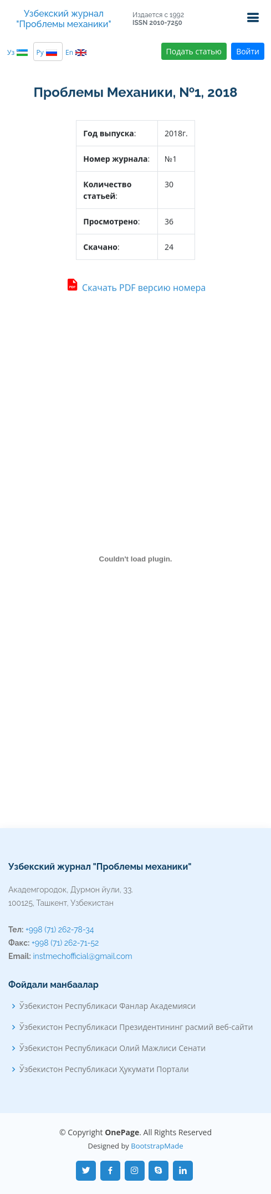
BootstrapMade (157, 1146)
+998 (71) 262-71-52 (65, 942)
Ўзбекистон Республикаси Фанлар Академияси (107, 1006)
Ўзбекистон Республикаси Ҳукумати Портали (104, 1069)
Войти (247, 51)
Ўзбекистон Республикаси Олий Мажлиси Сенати (112, 1048)
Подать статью (194, 51)
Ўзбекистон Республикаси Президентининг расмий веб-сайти (136, 1027)
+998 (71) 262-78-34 (59, 929)
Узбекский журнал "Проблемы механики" (63, 18)
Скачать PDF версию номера (135, 289)
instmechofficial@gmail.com (82, 956)
